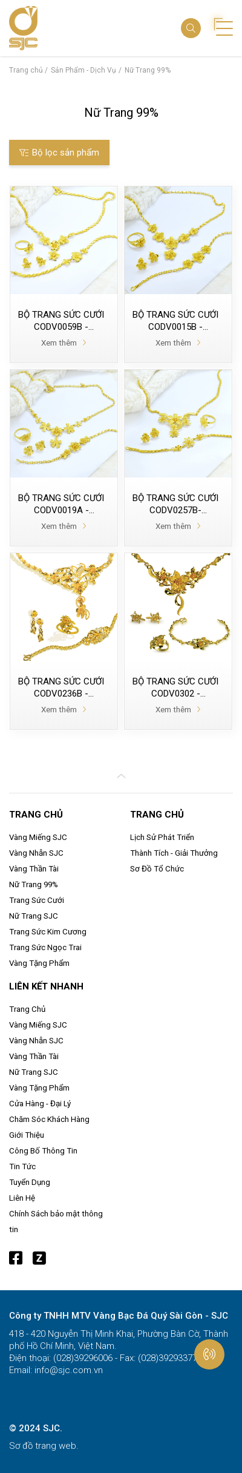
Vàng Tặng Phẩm (39, 963)
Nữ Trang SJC (33, 915)
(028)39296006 (82, 1358)
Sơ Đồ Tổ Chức (157, 868)
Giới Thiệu (26, 1135)
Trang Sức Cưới (36, 900)
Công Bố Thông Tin (43, 1150)
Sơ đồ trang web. (44, 1445)
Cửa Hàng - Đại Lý (40, 1103)
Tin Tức (22, 1166)
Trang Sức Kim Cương (48, 931)
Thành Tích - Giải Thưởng (174, 853)
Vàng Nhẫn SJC (36, 853)
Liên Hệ (22, 1197)
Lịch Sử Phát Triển (162, 837)
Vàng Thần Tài (34, 868)
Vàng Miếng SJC (38, 837)
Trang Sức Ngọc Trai (45, 947)
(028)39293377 (166, 1358)
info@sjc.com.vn (67, 1370)
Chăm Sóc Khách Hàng (49, 1119)
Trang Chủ (27, 1009)
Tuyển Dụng (29, 1182)
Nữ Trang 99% (33, 884)
